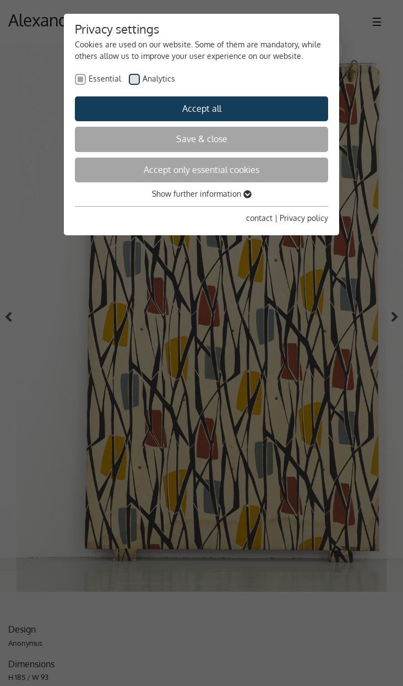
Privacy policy (304, 218)
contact (259, 218)
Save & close (201, 138)
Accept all (201, 108)
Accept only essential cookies (201, 169)
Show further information (202, 193)
